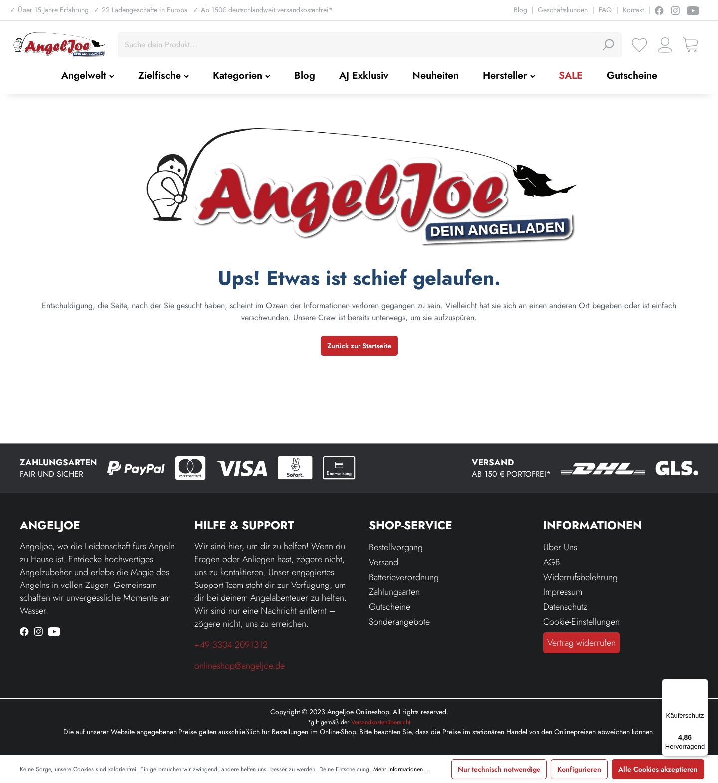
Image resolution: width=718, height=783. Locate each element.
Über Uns (560, 547)
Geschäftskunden (563, 10)
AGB (551, 562)
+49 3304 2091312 (231, 644)
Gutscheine (389, 606)
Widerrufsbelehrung (580, 577)
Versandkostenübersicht (380, 722)
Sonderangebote (399, 621)
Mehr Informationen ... (402, 769)
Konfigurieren (579, 769)
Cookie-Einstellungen (581, 621)
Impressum (562, 592)
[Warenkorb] (690, 45)
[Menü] (702, 685)
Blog (520, 10)
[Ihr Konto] (665, 45)
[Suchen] (607, 44)
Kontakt (633, 10)
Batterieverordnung (404, 577)
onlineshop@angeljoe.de (239, 665)
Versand (383, 562)
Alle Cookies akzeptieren (658, 769)
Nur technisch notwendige (499, 769)
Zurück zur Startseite (359, 346)
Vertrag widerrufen (581, 642)
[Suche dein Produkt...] (358, 44)
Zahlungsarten (394, 592)
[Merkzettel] (639, 45)
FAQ (605, 10)
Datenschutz (565, 606)
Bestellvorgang (396, 547)
